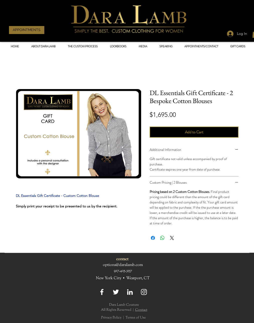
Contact (141, 309)
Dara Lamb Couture (124, 304)
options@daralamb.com (123, 265)
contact (122, 259)
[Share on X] (172, 238)
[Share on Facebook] (153, 238)
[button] (118, 46)
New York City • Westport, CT (123, 278)
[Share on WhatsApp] (162, 238)
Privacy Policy (111, 317)
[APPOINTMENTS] (26, 30)
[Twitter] (116, 292)
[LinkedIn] (130, 292)
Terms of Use (135, 317)
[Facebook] (102, 292)
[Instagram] (144, 292)
